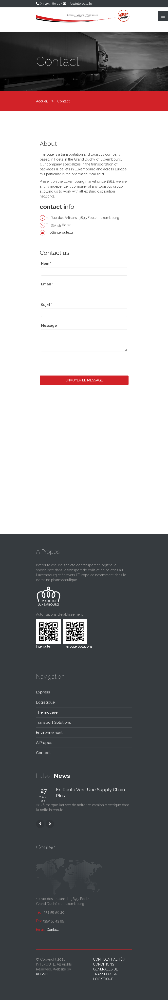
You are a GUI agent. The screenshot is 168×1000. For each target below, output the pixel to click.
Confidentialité (107, 959)
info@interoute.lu (79, 3)
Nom (46, 263)
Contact (52, 930)
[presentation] (77, 366)
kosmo (42, 974)
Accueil (42, 101)
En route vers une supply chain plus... (90, 792)
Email (47, 284)
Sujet (46, 305)
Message (49, 326)
